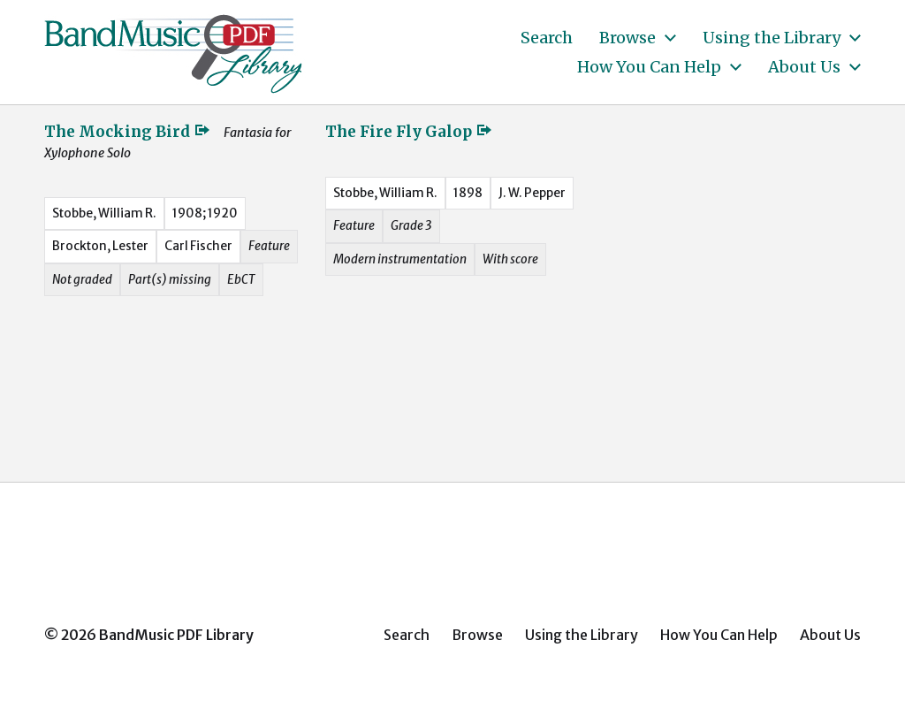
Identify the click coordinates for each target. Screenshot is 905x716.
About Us (804, 67)
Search (547, 38)
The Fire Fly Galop (409, 131)
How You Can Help (649, 67)
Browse (627, 38)
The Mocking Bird (127, 131)
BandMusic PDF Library (176, 635)
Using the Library (771, 38)
